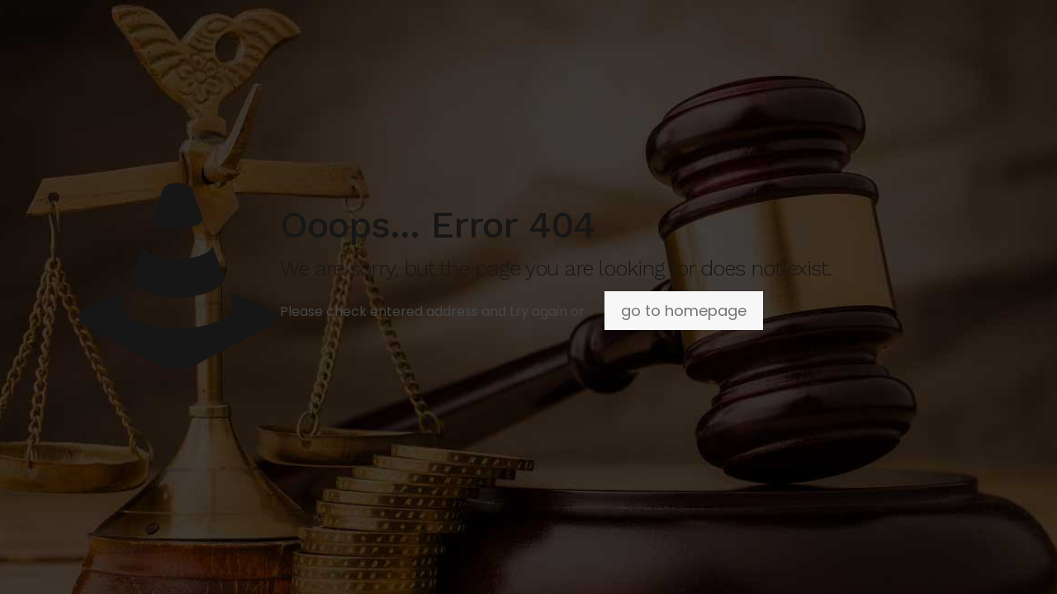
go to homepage (684, 310)
